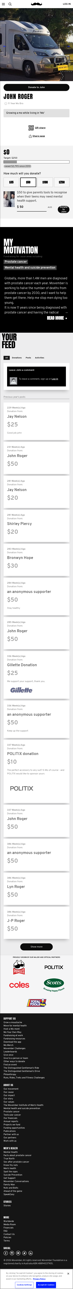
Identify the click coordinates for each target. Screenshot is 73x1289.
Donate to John (64, 209)
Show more (37, 947)
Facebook (6, 1253)
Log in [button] (67, 4)
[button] (3, 4)
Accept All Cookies (46, 1285)
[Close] (68, 1273)
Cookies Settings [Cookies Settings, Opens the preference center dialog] (24, 1285)
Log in (55, 379)
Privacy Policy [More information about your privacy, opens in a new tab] (39, 1279)
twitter (24, 1253)
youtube (18, 1253)
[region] (36, 1279)
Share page (37, 136)
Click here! (12, 1253)
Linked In (30, 1253)
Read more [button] (57, 318)
